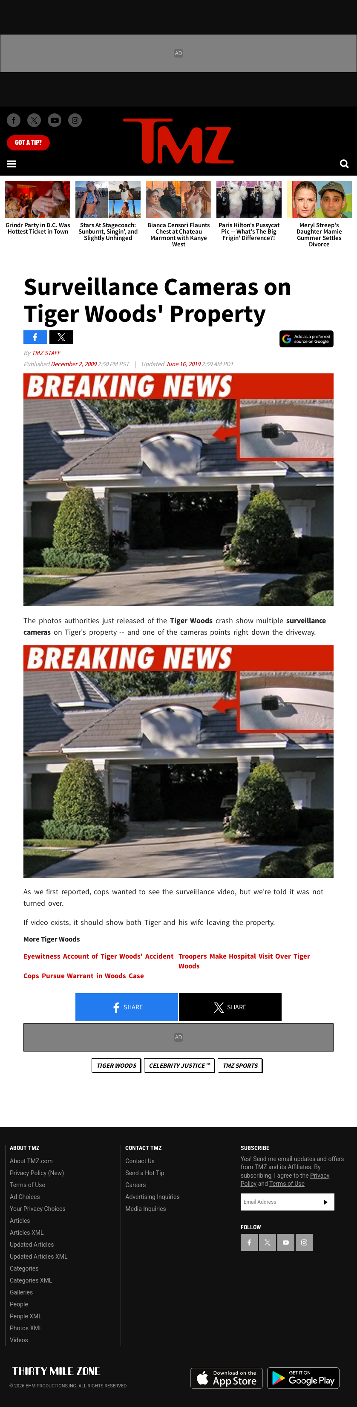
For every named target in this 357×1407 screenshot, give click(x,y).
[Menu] (12, 164)
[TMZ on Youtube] (54, 120)
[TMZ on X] (34, 120)
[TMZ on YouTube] (285, 1242)
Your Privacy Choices (38, 1208)
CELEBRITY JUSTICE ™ (179, 1065)
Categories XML (31, 1280)
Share (127, 1008)
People (19, 1304)
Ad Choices (25, 1196)
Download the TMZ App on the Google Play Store (303, 1378)
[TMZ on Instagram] (75, 120)
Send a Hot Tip (144, 1173)
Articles (20, 1220)
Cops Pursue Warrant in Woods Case (83, 975)
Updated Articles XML (38, 1256)
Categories (24, 1268)
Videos (19, 1340)
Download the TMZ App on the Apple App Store (226, 1378)
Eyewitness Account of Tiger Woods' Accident (98, 956)
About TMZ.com (31, 1161)
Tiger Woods (116, 1065)
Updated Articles (32, 1244)
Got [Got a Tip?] (28, 143)
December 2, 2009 (74, 364)
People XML (26, 1316)
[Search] (345, 164)
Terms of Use (27, 1185)
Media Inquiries (145, 1208)
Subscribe (325, 1202)
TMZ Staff (46, 353)
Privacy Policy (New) (37, 1173)
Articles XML (27, 1232)
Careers (135, 1185)
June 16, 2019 (183, 364)
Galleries (21, 1292)
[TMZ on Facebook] (13, 120)
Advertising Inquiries (152, 1196)
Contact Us (140, 1161)
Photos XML (26, 1328)
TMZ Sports (239, 1065)
